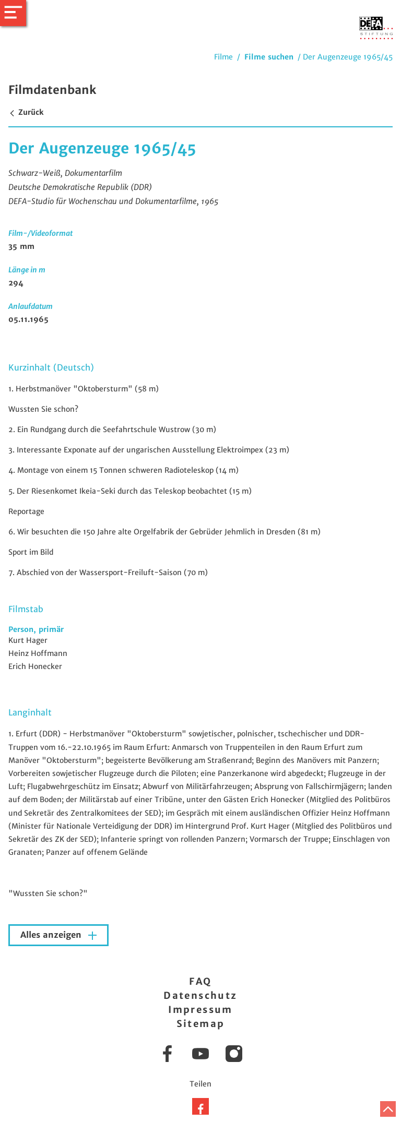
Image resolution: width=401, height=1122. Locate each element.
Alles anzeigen (52, 934)
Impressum (200, 1010)
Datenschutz (200, 995)
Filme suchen (268, 57)
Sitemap (200, 1024)
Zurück (25, 112)
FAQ (200, 981)
